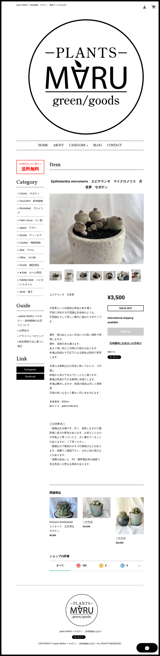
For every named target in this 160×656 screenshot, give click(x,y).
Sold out (125, 331)
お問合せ (24, 330)
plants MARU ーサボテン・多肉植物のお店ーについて (29, 320)
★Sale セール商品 (30, 272)
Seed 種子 (26, 291)
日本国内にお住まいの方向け (125, 343)
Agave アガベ (27, 227)
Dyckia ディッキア (30, 235)
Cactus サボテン (29, 193)
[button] (78, 145)
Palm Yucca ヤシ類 (30, 220)
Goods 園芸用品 (29, 265)
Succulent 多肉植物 (31, 200)
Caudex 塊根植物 (29, 242)
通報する (111, 352)
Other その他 (27, 257)
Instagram (30, 369)
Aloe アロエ (26, 250)
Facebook (30, 376)
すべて (60, 565)
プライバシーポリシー (31, 336)
